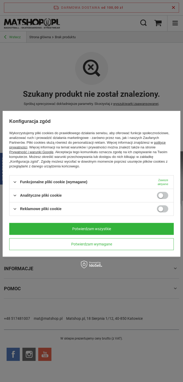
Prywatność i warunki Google (31, 152)
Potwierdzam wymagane (91, 244)
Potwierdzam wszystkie (91, 229)
